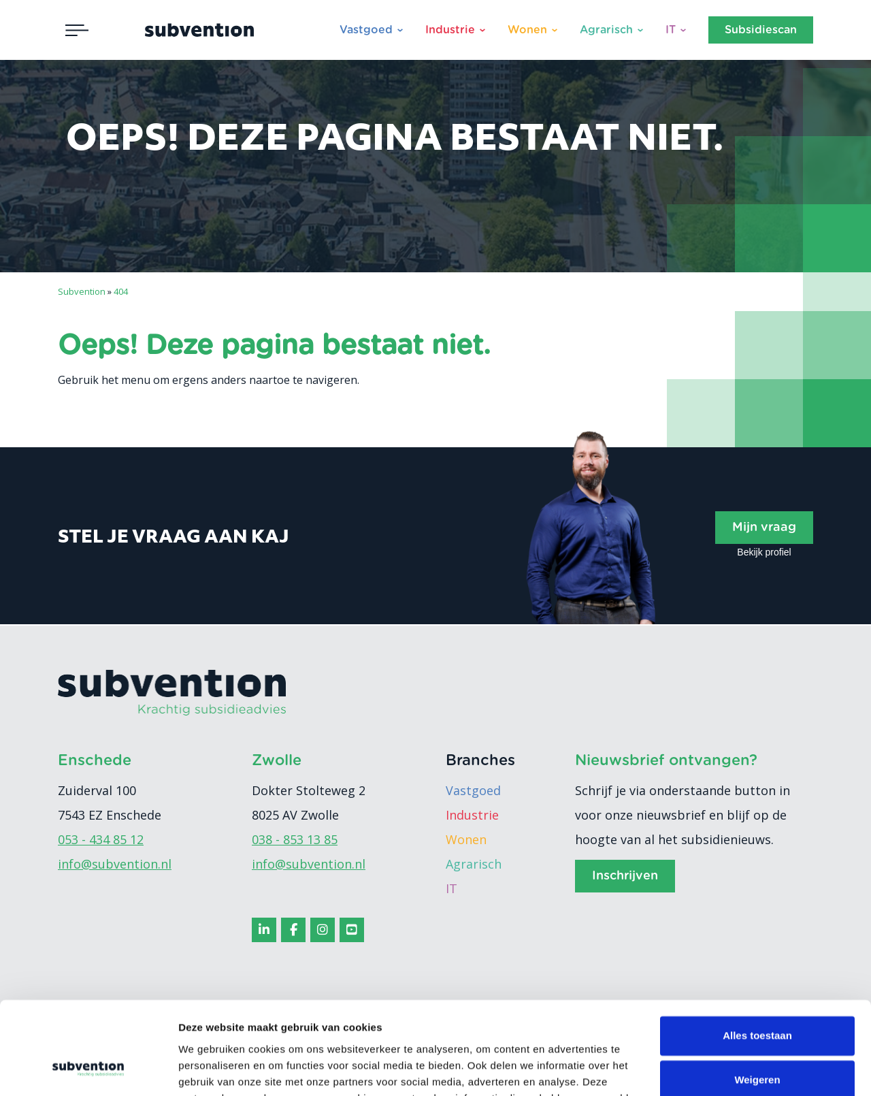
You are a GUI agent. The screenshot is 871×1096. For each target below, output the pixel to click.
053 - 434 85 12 (101, 839)
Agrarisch (606, 30)
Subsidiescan (761, 30)
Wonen (527, 30)
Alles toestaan (757, 952)
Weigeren (757, 997)
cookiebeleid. (559, 1031)
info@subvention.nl (114, 864)
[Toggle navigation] (77, 30)
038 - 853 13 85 (295, 839)
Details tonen (210, 1069)
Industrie (450, 30)
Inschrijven (625, 876)
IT (670, 30)
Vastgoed (366, 30)
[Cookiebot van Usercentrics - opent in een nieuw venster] (88, 1069)
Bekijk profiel (764, 552)
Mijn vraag (764, 527)
